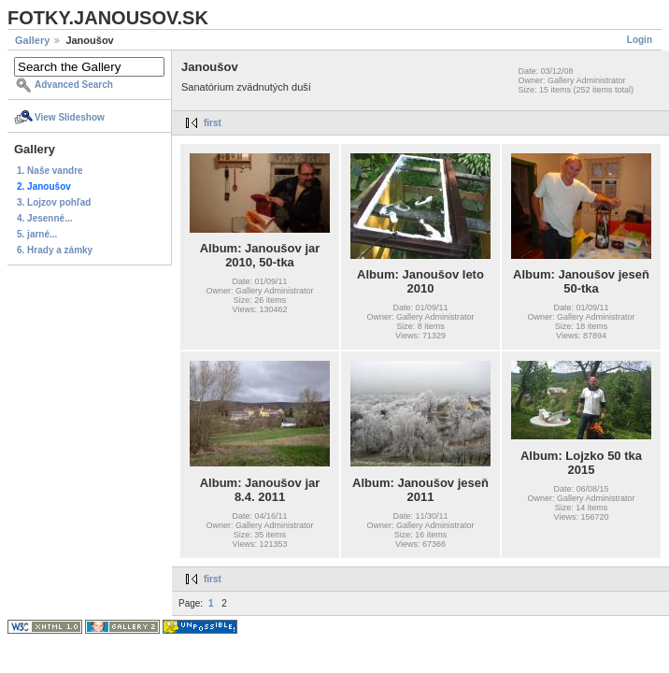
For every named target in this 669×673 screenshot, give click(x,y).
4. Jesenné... (44, 218)
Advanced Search (74, 84)
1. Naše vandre (50, 170)
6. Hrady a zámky (55, 250)
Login (639, 40)
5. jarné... (37, 234)
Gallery (32, 40)
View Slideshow (70, 117)
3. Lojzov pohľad (54, 202)
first (212, 123)
